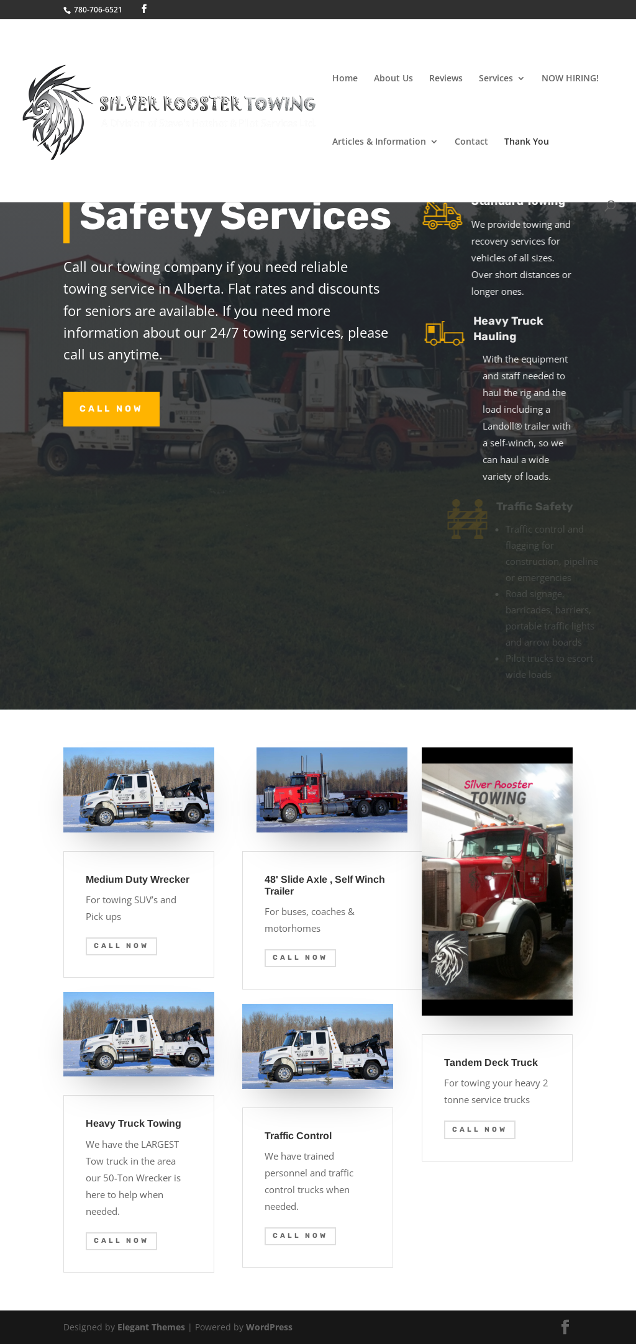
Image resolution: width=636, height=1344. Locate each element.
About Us (393, 79)
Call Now (111, 409)
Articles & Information (379, 142)
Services (496, 79)
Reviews (446, 79)
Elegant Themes (151, 1327)
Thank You (526, 142)
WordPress (269, 1327)
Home (345, 79)
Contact (471, 142)
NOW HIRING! (570, 79)
